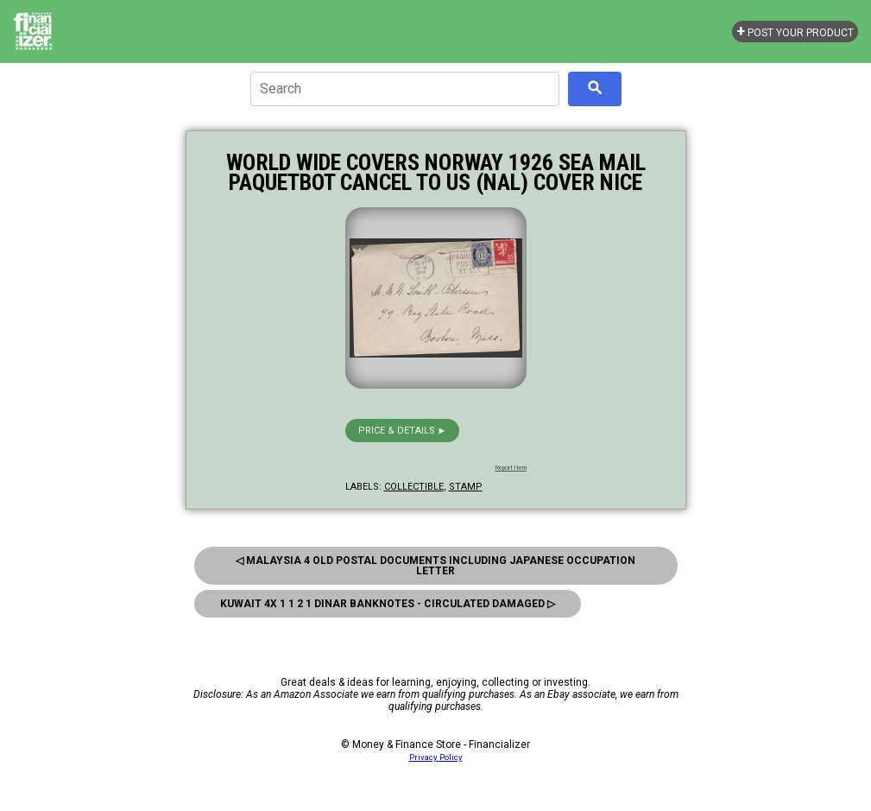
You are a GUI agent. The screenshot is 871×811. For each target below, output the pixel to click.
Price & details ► (402, 430)
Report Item (511, 468)
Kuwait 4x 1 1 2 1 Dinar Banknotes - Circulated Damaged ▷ (387, 604)
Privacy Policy (436, 757)
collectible (414, 486)
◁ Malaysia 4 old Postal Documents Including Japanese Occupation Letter (435, 565)
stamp (466, 486)
